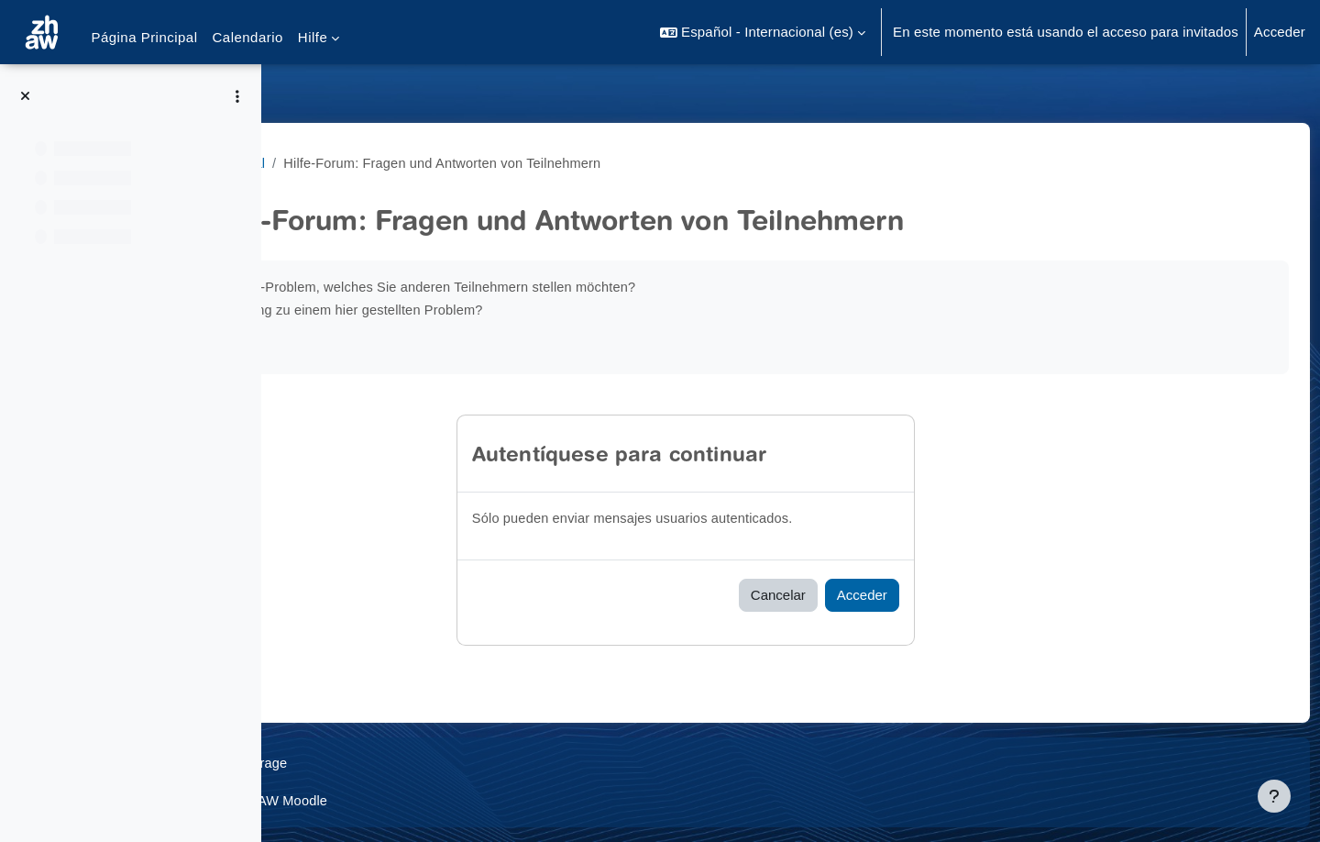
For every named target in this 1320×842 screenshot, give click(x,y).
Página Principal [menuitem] (144, 37)
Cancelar (868, 595)
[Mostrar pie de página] (1274, 796)
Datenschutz (336, 762)
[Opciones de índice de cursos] (237, 96)
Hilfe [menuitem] (312, 37)
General (390, 163)
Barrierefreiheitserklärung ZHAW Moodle (423, 800)
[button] (762, 32)
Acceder (1279, 31)
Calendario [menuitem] (248, 37)
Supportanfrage (447, 762)
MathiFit (322, 163)
